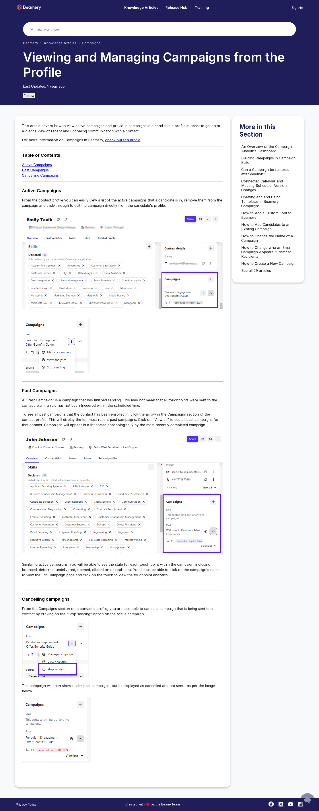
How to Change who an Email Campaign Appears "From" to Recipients (266, 252)
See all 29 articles (256, 270)
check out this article (122, 140)
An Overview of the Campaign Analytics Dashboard (266, 148)
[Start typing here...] (54, 29)
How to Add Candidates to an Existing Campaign (265, 226)
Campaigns (91, 43)
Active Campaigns (37, 165)
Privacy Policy (26, 804)
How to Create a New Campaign (268, 263)
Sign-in (297, 7)
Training (202, 7)
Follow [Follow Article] (29, 95)
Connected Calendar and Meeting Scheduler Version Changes (264, 185)
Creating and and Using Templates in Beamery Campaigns (260, 201)
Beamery (30, 43)
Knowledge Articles (141, 7)
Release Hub (176, 7)
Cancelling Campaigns (41, 175)
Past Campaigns (35, 170)
